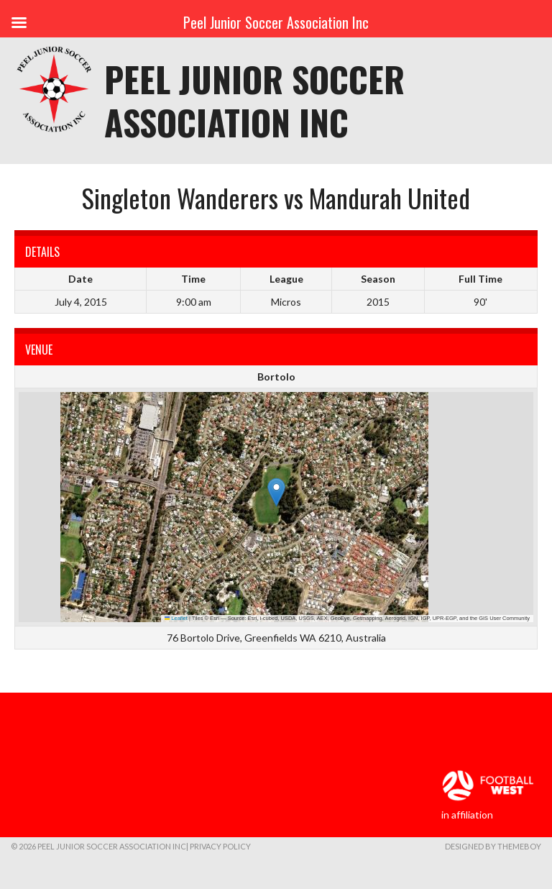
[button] (276, 492)
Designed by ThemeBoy (493, 846)
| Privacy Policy (218, 846)
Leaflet (176, 618)
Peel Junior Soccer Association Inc (254, 100)
